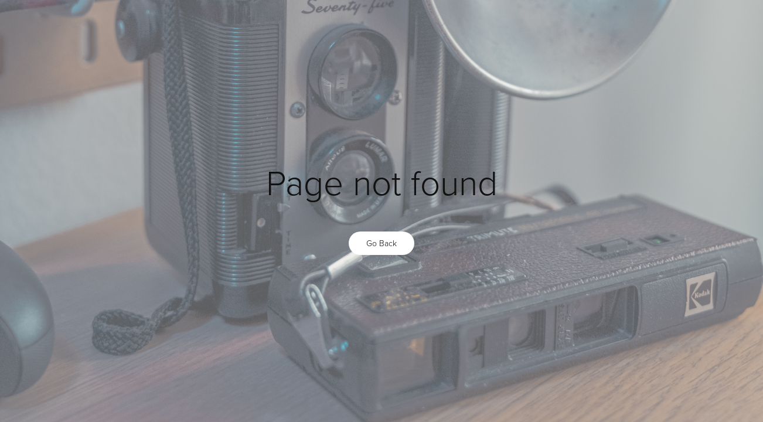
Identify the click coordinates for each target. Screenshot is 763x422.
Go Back (381, 243)
